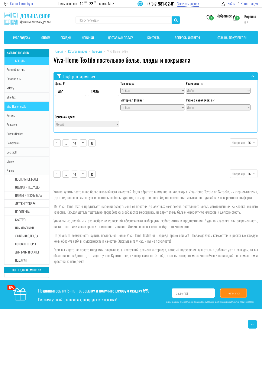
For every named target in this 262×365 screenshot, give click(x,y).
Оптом (45, 37)
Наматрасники (24, 227)
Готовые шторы (25, 244)
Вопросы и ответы (187, 37)
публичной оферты (247, 301)
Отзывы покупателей (231, 37)
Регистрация (249, 3)
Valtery (10, 87)
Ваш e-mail (182, 293)
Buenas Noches (15, 133)
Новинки (88, 37)
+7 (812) (161, 4)
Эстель (11, 115)
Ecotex (10, 170)
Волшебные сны (16, 69)
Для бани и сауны (27, 252)
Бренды (20, 60)
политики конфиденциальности (226, 301)
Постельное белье (26, 179)
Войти (231, 3)
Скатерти (20, 219)
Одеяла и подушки (27, 187)
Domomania (13, 142)
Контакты (153, 37)
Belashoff (12, 152)
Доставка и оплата (120, 37)
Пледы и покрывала (28, 195)
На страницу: (237, 142)
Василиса (12, 124)
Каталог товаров (18, 52)
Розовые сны (14, 78)
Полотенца (22, 211)
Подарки (21, 260)
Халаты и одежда (26, 235)
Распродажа (21, 37)
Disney (10, 161)
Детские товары (25, 203)
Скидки (66, 37)
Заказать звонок (188, 3)
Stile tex (11, 97)
